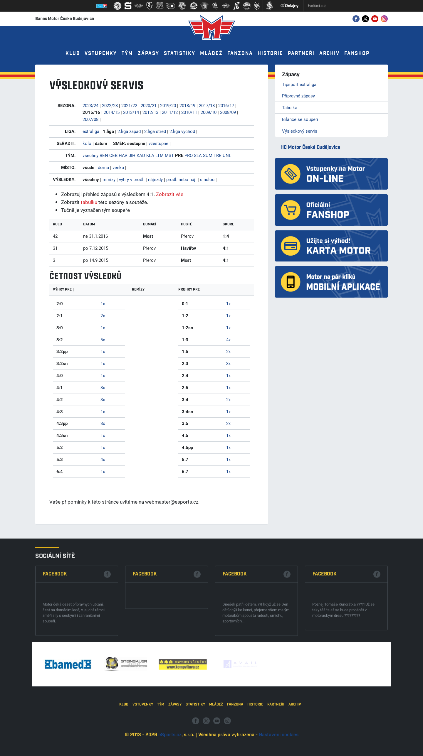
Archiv (329, 53)
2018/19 (187, 105)
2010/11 (189, 112)
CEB (113, 155)
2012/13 (150, 112)
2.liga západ (129, 131)
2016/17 (226, 105)
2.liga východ (182, 131)
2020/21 (149, 105)
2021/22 (129, 105)
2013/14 (131, 112)
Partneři (301, 53)
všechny (90, 155)
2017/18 (207, 105)
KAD (141, 155)
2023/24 (90, 105)
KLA (150, 155)
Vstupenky (101, 53)
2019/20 (168, 105)
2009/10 (208, 112)
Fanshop (357, 53)
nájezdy (155, 179)
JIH (132, 155)
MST (169, 155)
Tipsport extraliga (299, 84)
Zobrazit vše (169, 194)
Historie (270, 53)
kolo (87, 143)
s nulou (207, 179)
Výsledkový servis (299, 131)
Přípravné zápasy (298, 96)
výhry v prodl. (132, 179)
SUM (207, 155)
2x (102, 315)
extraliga (91, 131)
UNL (227, 155)
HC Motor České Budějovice (310, 147)
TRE (217, 155)
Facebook (55, 619)
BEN (104, 155)
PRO (188, 155)
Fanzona (240, 53)
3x (102, 387)
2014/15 (112, 112)
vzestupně (158, 143)
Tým (127, 53)
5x (102, 339)
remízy (109, 179)
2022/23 (110, 105)
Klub (73, 53)
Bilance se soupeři (300, 119)
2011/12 (170, 112)
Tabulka (289, 107)
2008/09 (228, 112)
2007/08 (90, 119)
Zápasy (148, 53)
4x (102, 459)
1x (102, 303)
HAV (123, 155)
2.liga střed (155, 131)
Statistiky (179, 53)
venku (118, 167)
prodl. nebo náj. (181, 179)
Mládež (211, 53)
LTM (159, 155)
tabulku (89, 202)
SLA (198, 155)
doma (103, 167)
